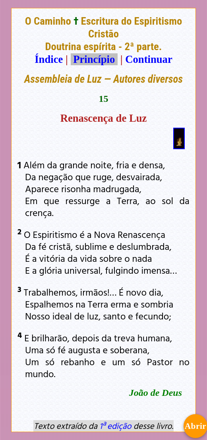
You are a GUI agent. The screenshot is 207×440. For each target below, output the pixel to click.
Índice (49, 59)
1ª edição (115, 425)
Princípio (94, 59)
